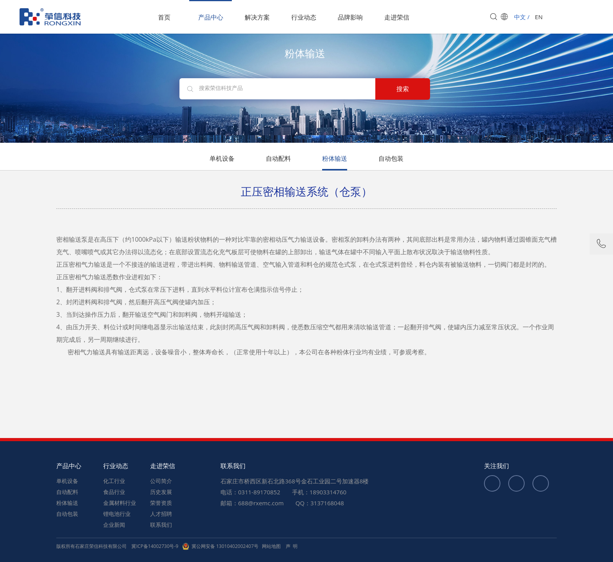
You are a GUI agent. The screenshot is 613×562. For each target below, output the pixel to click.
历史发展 (161, 492)
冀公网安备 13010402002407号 (220, 546)
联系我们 (161, 524)
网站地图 (271, 546)
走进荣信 (396, 17)
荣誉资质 (161, 502)
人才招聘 (161, 513)
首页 (164, 17)
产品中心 (210, 17)
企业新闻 (114, 524)
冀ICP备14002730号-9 (154, 546)
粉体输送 (334, 158)
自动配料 (278, 158)
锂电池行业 (117, 513)
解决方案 (257, 17)
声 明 (292, 546)
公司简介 (161, 481)
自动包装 (390, 158)
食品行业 (114, 492)
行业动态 (303, 17)
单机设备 (222, 158)
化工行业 (114, 481)
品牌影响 (350, 17)
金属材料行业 (119, 502)
